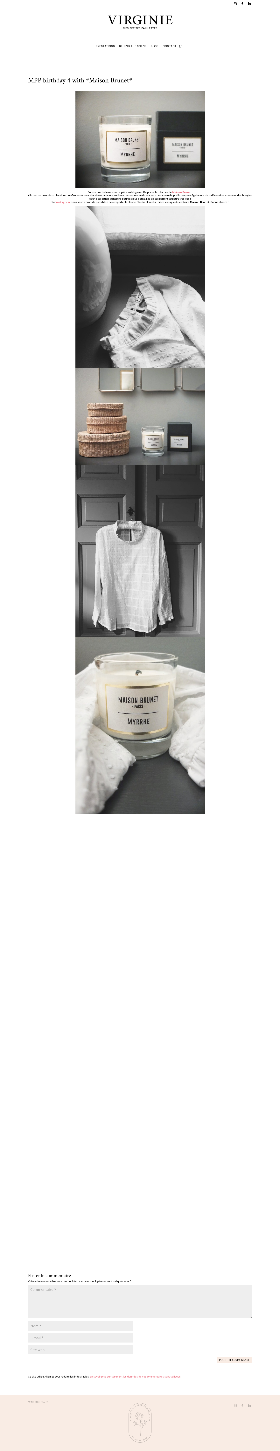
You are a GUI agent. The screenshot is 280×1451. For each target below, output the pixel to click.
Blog (154, 46)
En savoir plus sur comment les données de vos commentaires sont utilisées (135, 1376)
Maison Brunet (182, 192)
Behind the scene (133, 46)
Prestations (105, 46)
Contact (170, 46)
